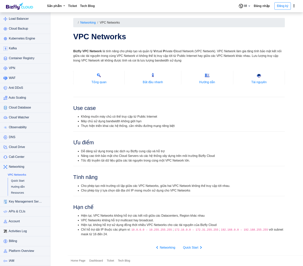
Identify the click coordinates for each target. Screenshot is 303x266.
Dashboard (96, 260)
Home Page (78, 260)
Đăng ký (282, 6)
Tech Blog (87, 6)
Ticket (72, 6)
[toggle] (294, 6)
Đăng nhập (262, 6)
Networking (88, 22)
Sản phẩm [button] (55, 6)
